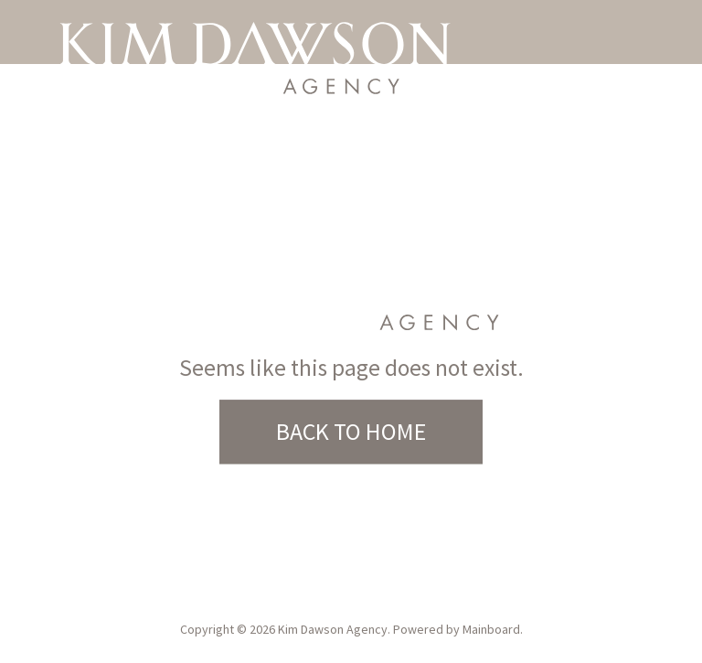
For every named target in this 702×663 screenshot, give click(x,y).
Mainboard (491, 629)
